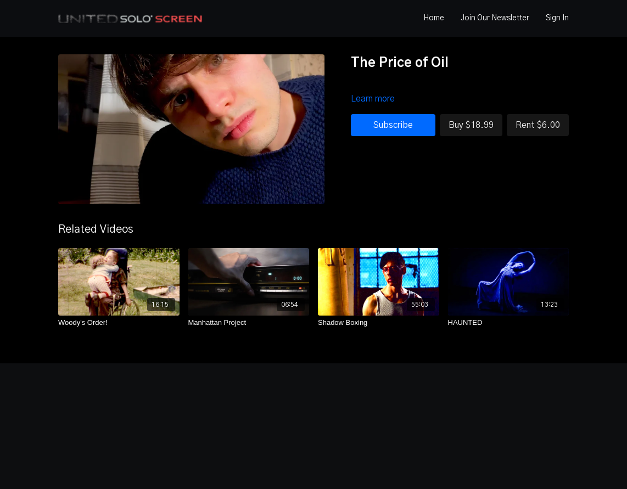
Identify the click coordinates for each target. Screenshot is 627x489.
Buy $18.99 (471, 125)
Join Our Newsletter (495, 18)
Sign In (557, 18)
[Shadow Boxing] (378, 322)
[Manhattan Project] (249, 322)
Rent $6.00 (538, 125)
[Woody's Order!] (119, 322)
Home (433, 18)
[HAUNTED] (508, 322)
